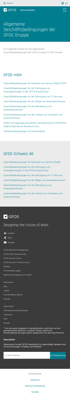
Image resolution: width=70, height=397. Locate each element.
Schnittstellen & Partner (13, 295)
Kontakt (7, 323)
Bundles (7, 267)
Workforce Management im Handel (18, 275)
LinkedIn (11, 233)
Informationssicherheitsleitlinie (16, 311)
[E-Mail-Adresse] (27, 355)
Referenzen (8, 282)
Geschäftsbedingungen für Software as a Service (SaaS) (32, 162)
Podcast (7, 299)
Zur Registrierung (58, 355)
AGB (5, 319)
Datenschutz (9, 306)
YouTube (11, 243)
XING (10, 238)
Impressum (8, 315)
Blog (5, 287)
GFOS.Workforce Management (16, 250)
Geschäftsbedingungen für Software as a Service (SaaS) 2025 (35, 83)
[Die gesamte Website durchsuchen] (10, 3)
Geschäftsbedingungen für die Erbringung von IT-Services (33, 96)
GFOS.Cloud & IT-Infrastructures (17, 262)
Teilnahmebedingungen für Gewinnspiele (24, 131)
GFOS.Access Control (12, 258)
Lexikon (6, 291)
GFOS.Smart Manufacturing (15, 254)
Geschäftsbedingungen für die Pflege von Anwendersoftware (34, 101)
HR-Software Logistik (12, 271)
